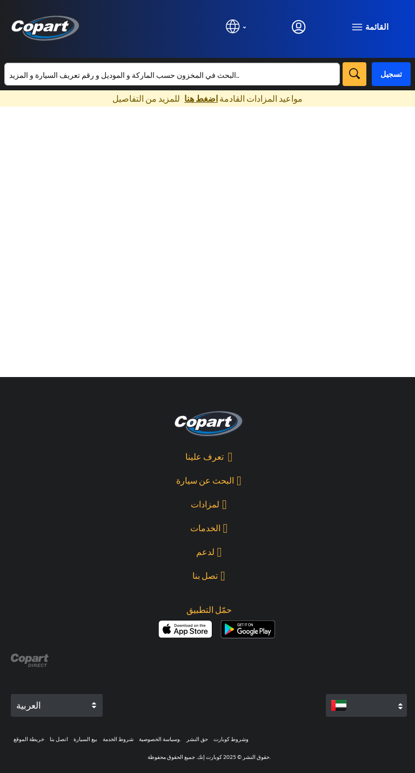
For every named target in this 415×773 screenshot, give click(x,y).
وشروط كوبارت (231, 739)
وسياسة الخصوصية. (160, 739)
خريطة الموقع (29, 739)
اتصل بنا (59, 739)
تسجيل (391, 73)
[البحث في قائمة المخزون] (172, 74)
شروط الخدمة (118, 739)
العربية (28, 705)
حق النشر (197, 739)
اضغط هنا (201, 98)
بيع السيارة (85, 739)
